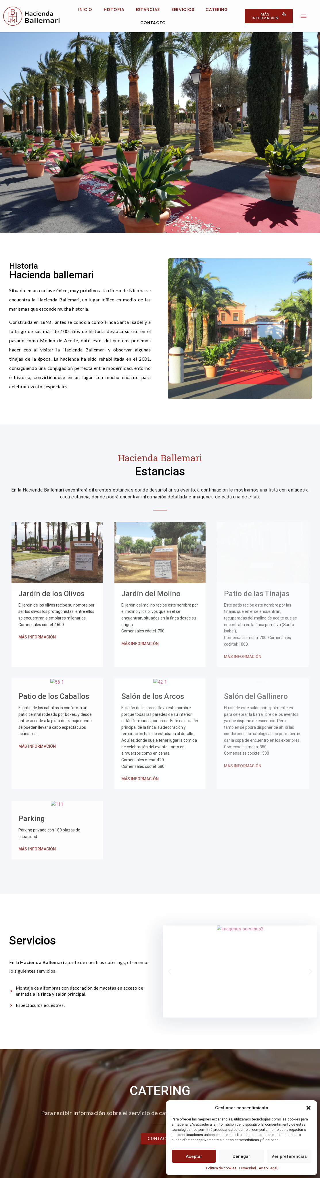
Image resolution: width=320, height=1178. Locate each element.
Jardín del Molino (151, 539)
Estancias (148, 9)
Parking (31, 798)
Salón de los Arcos (152, 676)
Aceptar (194, 1156)
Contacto (153, 23)
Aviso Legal (268, 1168)
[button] (308, 1108)
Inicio (85, 9)
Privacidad (247, 1168)
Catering (217, 9)
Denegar (241, 1156)
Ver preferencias (289, 1156)
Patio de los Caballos (53, 676)
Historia (114, 9)
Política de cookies (221, 1168)
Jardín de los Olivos (51, 593)
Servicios (182, 9)
